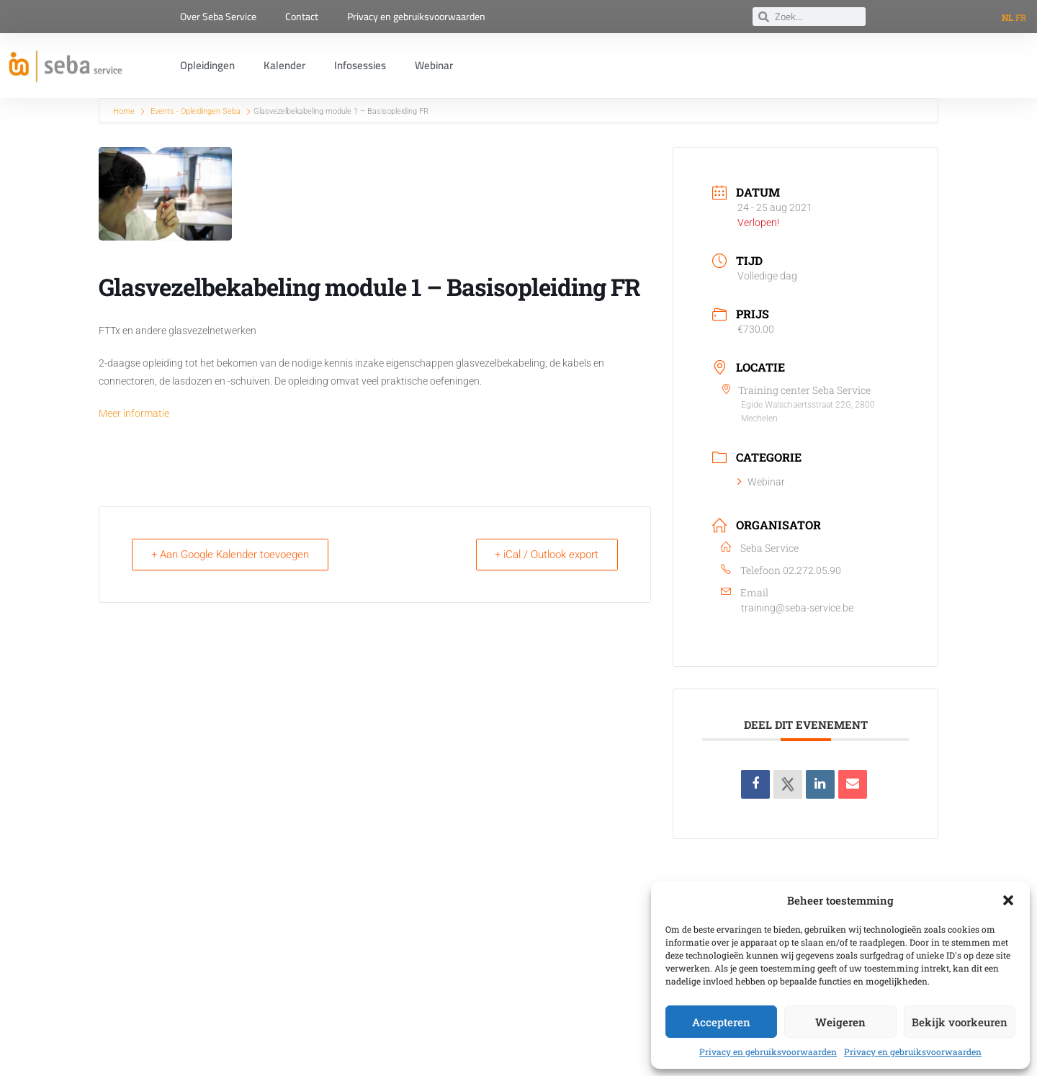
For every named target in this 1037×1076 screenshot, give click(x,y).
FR (1020, 17)
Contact (301, 16)
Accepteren (721, 1022)
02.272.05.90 (812, 570)
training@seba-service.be (797, 608)
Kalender (284, 65)
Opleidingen (207, 65)
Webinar (434, 65)
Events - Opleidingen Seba (196, 111)
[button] (1008, 900)
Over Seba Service (218, 16)
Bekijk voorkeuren (959, 1022)
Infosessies (360, 65)
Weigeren (840, 1022)
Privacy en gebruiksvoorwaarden (768, 1051)
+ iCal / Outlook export (545, 554)
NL (1007, 17)
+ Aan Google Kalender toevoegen (231, 554)
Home (125, 111)
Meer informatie (134, 413)
